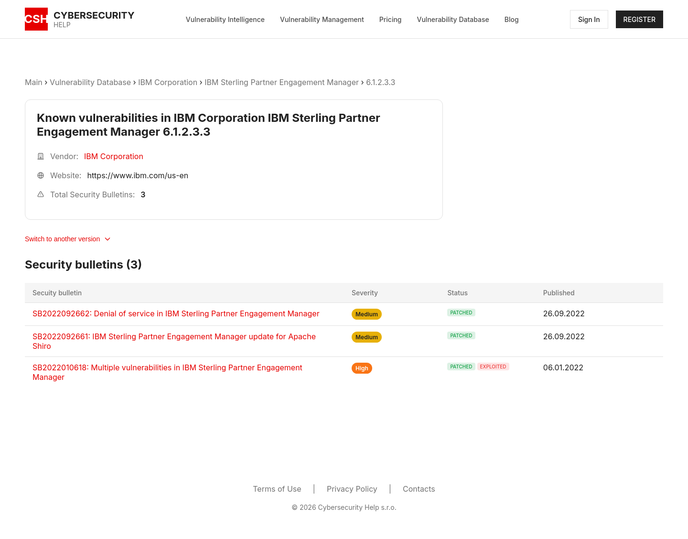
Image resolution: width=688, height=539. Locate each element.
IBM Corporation (168, 82)
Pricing (390, 19)
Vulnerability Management (322, 19)
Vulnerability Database (453, 19)
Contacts (419, 489)
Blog (512, 19)
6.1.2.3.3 (380, 82)
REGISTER (640, 19)
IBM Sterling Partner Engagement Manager (281, 82)
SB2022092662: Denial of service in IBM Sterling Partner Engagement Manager (176, 313)
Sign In (589, 19)
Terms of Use (277, 489)
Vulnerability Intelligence (225, 19)
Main (34, 82)
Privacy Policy (352, 489)
